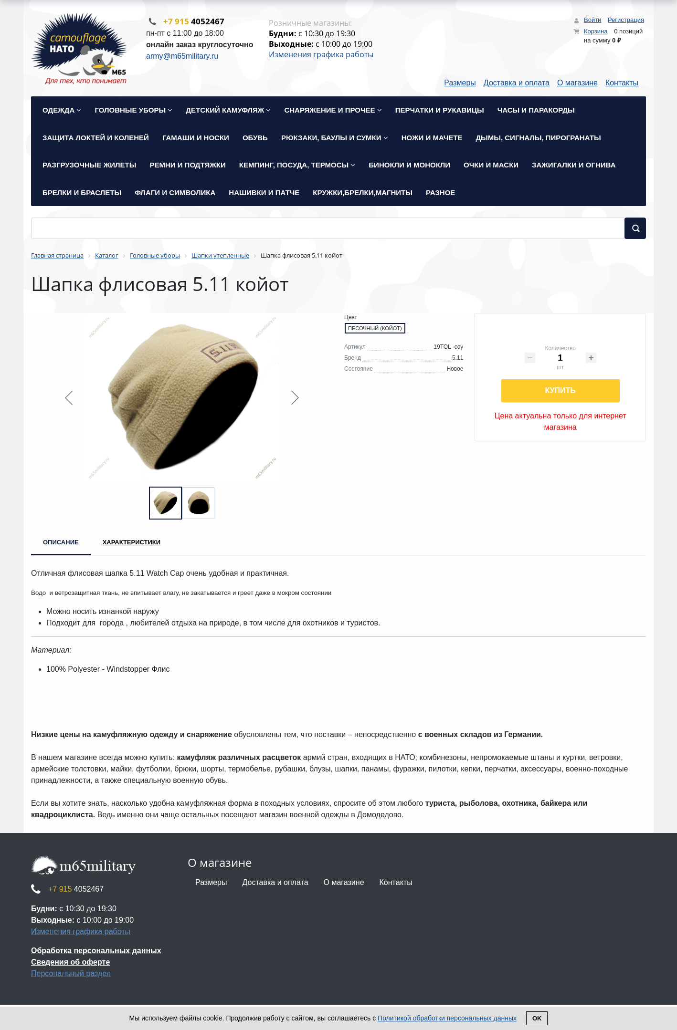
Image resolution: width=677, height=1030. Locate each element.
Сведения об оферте (70, 963)
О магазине (577, 84)
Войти (592, 19)
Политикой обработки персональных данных (447, 1018)
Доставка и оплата (517, 84)
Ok (537, 1018)
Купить (560, 391)
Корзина (596, 31)
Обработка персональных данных (96, 951)
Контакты (621, 84)
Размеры (460, 84)
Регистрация (626, 19)
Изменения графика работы (321, 55)
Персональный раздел (71, 974)
